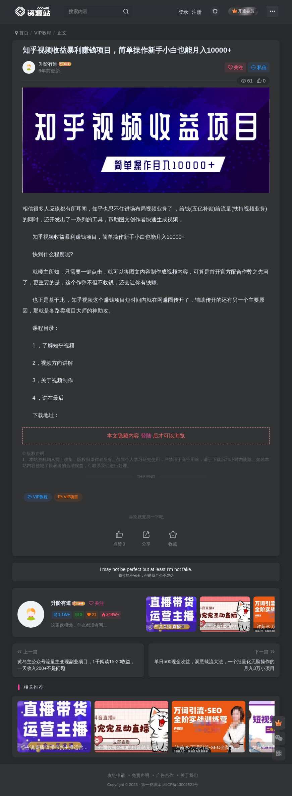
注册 (197, 12)
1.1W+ (62, 614)
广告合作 (165, 775)
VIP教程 (42, 33)
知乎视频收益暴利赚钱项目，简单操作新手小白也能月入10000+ (127, 50)
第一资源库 (151, 784)
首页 (21, 33)
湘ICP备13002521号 (180, 784)
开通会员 (243, 10)
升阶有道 (48, 64)
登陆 (146, 436)
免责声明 (140, 775)
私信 (259, 67)
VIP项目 (68, 497)
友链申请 (116, 775)
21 (91, 614)
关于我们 (189, 775)
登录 (183, 12)
